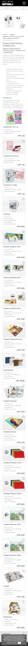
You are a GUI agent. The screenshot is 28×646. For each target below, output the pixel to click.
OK (19, 642)
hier (16, 642)
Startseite (5, 34)
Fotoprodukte (12, 34)
